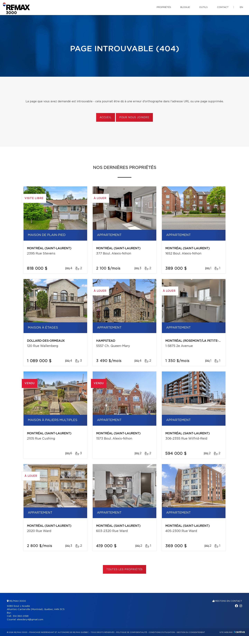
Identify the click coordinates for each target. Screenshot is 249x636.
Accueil (106, 117)
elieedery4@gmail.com (30, 620)
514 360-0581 (21, 616)
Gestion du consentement (191, 632)
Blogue (185, 7)
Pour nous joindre (134, 117)
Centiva (239, 632)
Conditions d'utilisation (162, 632)
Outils (203, 7)
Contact (223, 7)
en (241, 7)
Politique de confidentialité (131, 632)
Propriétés (164, 7)
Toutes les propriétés (124, 569)
